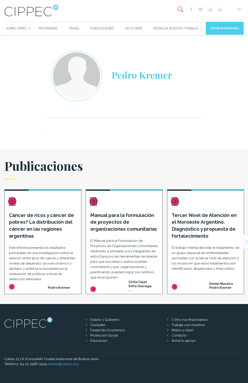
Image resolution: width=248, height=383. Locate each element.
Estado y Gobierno (104, 320)
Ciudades (97, 325)
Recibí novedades (225, 28)
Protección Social (104, 335)
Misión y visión (183, 330)
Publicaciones (102, 28)
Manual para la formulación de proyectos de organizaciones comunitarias (123, 222)
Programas (47, 28)
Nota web (134, 28)
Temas (74, 28)
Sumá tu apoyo (184, 341)
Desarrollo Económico (107, 330)
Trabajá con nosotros (188, 325)
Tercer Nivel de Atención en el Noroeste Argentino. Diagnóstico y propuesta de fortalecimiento (204, 225)
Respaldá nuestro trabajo (175, 28)
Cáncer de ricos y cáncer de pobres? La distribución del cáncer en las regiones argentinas (41, 225)
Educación (98, 341)
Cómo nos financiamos (190, 320)
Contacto (179, 335)
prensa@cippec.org (63, 364)
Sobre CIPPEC (16, 28)
